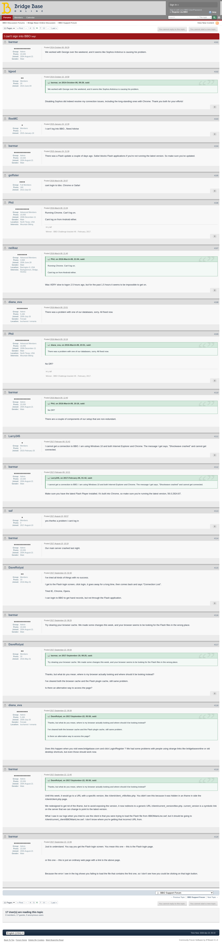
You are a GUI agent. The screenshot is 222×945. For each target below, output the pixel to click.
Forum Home (21, 940)
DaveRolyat (16, 567)
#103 (216, 119)
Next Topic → (212, 897)
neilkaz (13, 248)
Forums (7, 17)
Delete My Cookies (36, 940)
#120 (216, 837)
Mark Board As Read (54, 940)
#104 (216, 146)
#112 (216, 467)
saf (10, 510)
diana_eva (15, 302)
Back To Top (9, 940)
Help (212, 12)
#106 (216, 203)
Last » (54, 28)
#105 (216, 175)
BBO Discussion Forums (14, 23)
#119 (216, 769)
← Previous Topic (178, 897)
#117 (216, 645)
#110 (216, 393)
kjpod (12, 71)
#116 (216, 615)
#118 (216, 705)
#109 (216, 334)
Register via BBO (180, 12)
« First (20, 28)
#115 (216, 568)
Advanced (219, 17)
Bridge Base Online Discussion (41, 23)
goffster (13, 175)
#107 (216, 248)
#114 (216, 538)
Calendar (30, 17)
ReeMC (13, 118)
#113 (216, 511)
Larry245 (14, 436)
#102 (216, 72)
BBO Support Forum (67, 23)
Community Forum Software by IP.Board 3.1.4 (198, 940)
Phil (11, 202)
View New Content (205, 23)
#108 (216, 302)
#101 (216, 42)
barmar (13, 42)
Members (18, 17)
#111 (216, 436)
